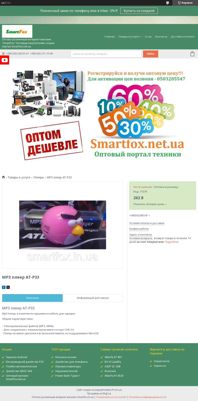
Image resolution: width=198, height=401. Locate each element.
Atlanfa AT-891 (113, 357)
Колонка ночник (65, 357)
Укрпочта (160, 366)
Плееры (38, 177)
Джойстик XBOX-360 (19, 371)
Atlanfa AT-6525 (114, 375)
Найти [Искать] (150, 53)
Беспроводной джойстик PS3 (25, 362)
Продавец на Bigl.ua (99, 393)
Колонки (110, 371)
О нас (148, 36)
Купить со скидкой (139, 10)
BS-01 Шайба (113, 362)
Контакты (161, 36)
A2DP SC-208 (112, 366)
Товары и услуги (128, 36)
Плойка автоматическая (21, 366)
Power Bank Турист (67, 375)
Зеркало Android (16, 357)
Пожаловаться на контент (111, 397)
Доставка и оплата (182, 36)
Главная (110, 36)
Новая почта (162, 361)
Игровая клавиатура (68, 366)
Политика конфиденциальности (147, 397)
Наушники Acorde (66, 371)
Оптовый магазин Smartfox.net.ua (17, 377)
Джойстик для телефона (71, 362)
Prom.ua (117, 390)
